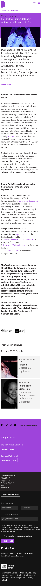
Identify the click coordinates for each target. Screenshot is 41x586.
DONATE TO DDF (8, 449)
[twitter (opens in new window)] (6, 425)
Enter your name (7, 503)
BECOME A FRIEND (9, 460)
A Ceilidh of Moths (11, 250)
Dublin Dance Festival (9, 10)
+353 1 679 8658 (26, 553)
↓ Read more (6, 84)
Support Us (5, 480)
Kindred (12, 136)
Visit (2, 485)
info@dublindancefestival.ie (12, 556)
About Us (4, 478)
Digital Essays (21, 234)
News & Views (6, 483)
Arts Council (8, 566)
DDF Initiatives (7, 475)
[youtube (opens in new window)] (15, 425)
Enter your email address (9, 514)
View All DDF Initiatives (12, 345)
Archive (4, 487)
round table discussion (28, 201)
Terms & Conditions (10, 495)
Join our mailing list (29, 425)
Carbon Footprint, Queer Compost (18, 239)
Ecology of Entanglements (14, 245)
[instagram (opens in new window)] (11, 425)
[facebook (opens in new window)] (2, 425)
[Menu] (36, 3)
